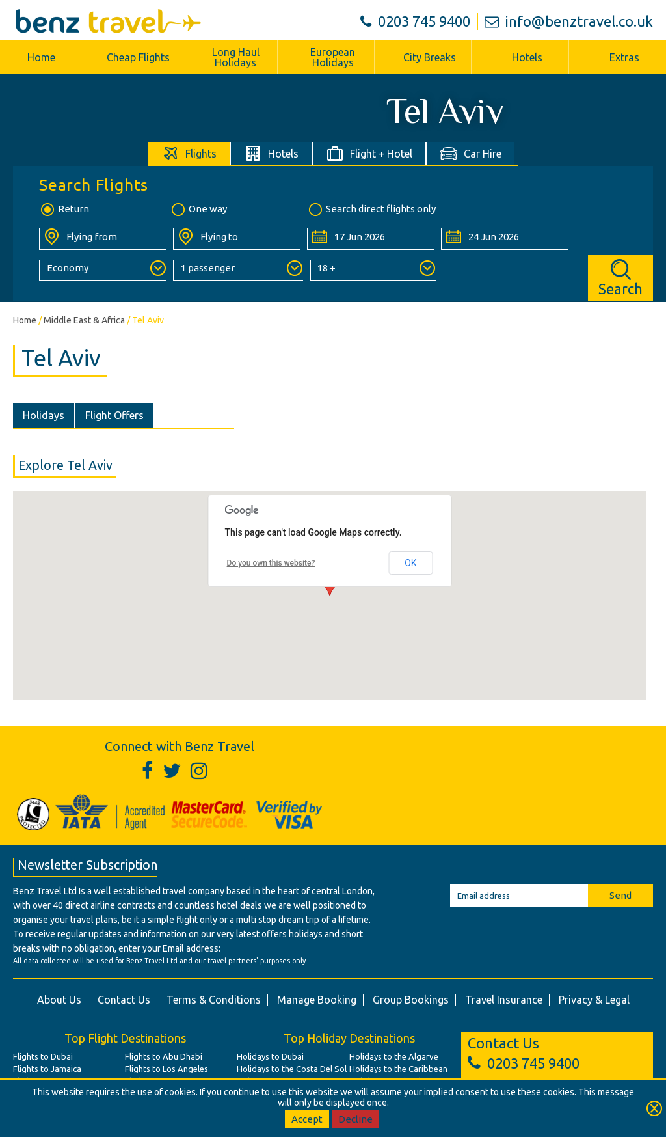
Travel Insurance (503, 1000)
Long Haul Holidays (236, 57)
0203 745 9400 (415, 21)
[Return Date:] (504, 239)
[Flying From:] (102, 239)
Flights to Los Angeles (166, 1068)
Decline (355, 1119)
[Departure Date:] (370, 239)
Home (41, 57)
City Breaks (429, 57)
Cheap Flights (138, 57)
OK (410, 563)
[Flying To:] (236, 239)
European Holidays (332, 57)
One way (198, 209)
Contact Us (124, 1000)
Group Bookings (411, 1000)
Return (64, 209)
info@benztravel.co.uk (569, 21)
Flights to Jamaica (47, 1068)
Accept (307, 1119)
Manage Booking (316, 1000)
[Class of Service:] (102, 270)
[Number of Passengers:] (238, 270)
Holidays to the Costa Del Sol (292, 1068)
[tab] (189, 153)
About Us (59, 1000)
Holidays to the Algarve (393, 1056)
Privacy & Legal (594, 1000)
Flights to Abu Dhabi (163, 1056)
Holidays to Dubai (270, 1056)
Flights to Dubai (43, 1056)
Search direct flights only (371, 209)
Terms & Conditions (213, 1000)
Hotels (527, 57)
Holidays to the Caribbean (398, 1068)
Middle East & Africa (84, 320)
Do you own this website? (271, 563)
